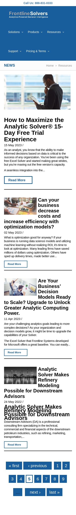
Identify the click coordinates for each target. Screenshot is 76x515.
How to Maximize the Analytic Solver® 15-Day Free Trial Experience (34, 129)
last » (54, 492)
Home (50, 65)
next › (35, 492)
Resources (54, 32)
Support (13, 51)
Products (33, 32)
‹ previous (37, 465)
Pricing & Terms (36, 51)
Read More (16, 180)
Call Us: (29, 3)
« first (14, 465)
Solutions (14, 32)
